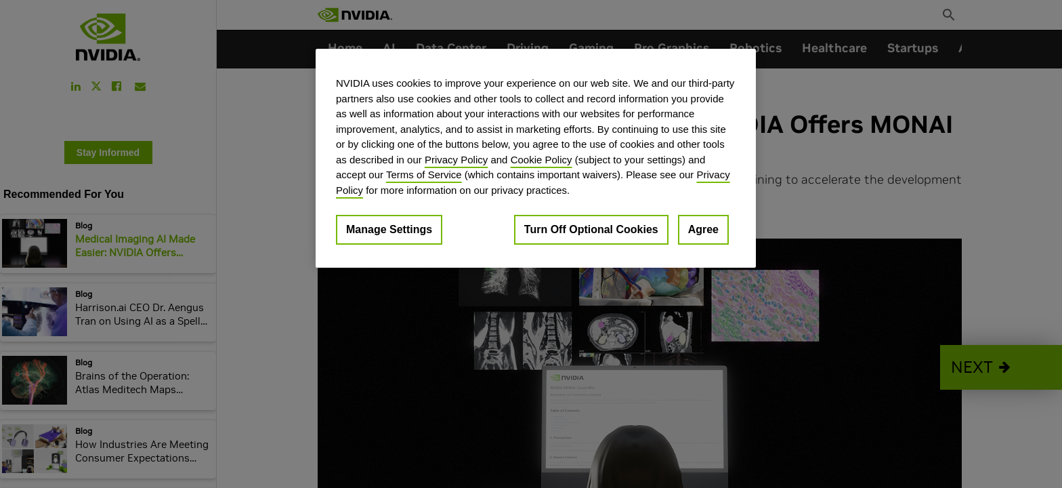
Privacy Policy (456, 159)
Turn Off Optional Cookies (591, 229)
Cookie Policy (541, 159)
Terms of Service (424, 174)
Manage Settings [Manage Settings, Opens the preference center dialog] (389, 229)
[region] (536, 158)
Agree (703, 229)
